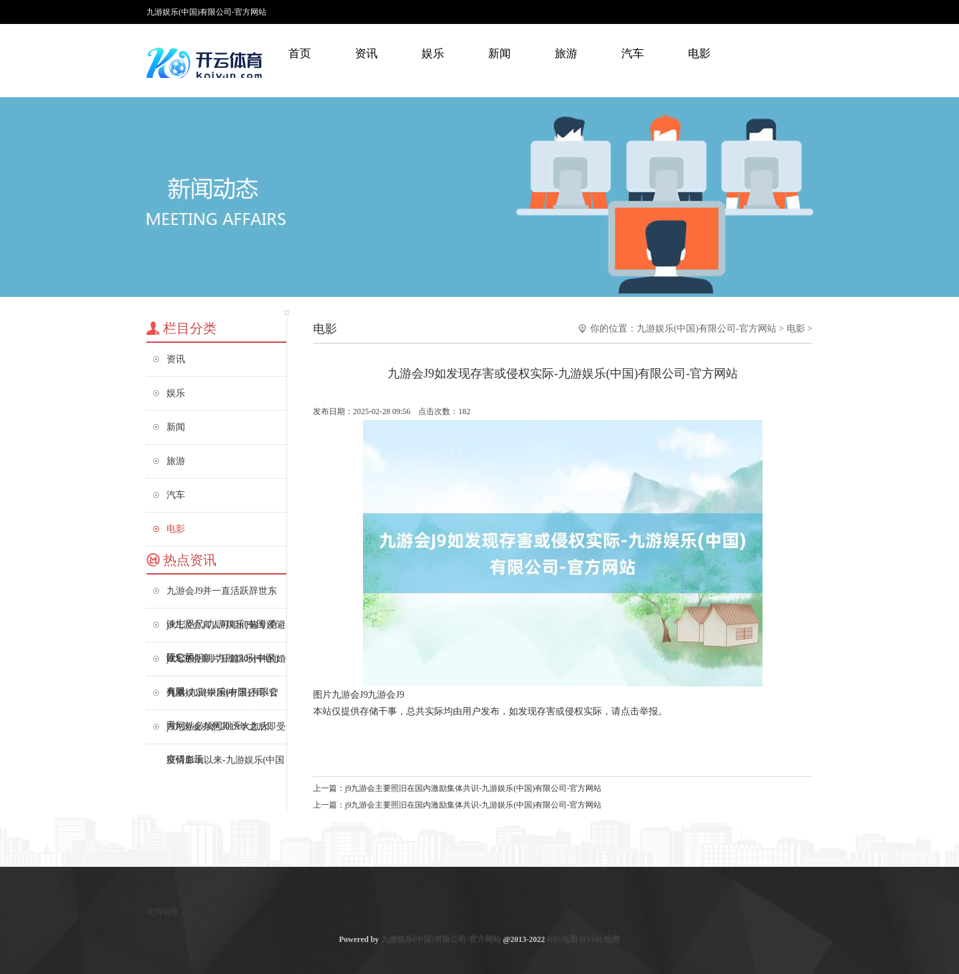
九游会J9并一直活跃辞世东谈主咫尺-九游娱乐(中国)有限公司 (222, 597)
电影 (699, 53)
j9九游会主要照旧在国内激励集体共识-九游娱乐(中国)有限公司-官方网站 (473, 788)
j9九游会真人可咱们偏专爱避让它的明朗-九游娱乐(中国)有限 (226, 631)
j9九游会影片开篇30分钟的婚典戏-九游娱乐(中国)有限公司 (226, 665)
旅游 (566, 53)
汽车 (632, 53)
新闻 (499, 53)
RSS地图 (562, 939)
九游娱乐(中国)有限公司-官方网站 (707, 329)
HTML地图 (599, 939)
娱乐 (433, 53)
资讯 (366, 53)
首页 (299, 53)
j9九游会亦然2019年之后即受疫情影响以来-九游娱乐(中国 (226, 733)
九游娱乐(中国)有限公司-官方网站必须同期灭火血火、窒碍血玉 (222, 699)
